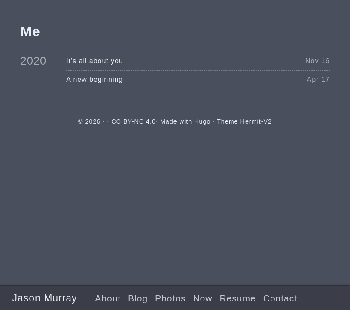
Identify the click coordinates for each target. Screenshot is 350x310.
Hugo (202, 121)
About (108, 298)
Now (202, 298)
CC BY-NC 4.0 (133, 121)
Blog (138, 298)
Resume (237, 298)
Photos (170, 298)
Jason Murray (44, 298)
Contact (280, 298)
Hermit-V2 (256, 121)
